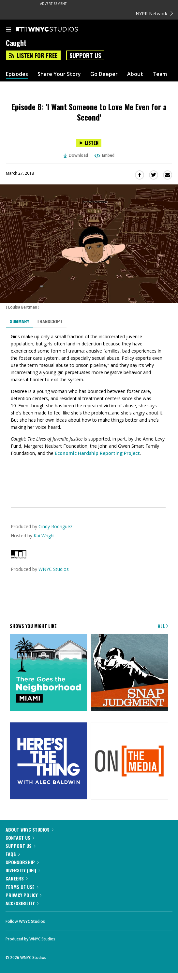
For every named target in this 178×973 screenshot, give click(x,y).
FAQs (13, 853)
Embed (104, 155)
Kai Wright (44, 535)
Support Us (85, 55)
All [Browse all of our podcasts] (163, 625)
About (135, 74)
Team (160, 74)
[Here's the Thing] (48, 761)
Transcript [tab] (50, 321)
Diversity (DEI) (23, 870)
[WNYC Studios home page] (55, 30)
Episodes (17, 74)
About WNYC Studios (29, 829)
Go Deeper (104, 74)
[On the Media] (129, 761)
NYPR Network (154, 13)
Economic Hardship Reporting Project (97, 453)
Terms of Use (22, 886)
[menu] (8, 30)
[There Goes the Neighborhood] (48, 673)
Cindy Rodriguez (55, 526)
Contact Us (20, 837)
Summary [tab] (19, 321)
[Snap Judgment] (129, 673)
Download (76, 155)
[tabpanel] (89, 412)
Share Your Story (59, 74)
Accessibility (22, 903)
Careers (17, 878)
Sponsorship (22, 862)
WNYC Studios (53, 569)
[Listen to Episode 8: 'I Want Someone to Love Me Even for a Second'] (88, 143)
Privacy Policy (23, 895)
